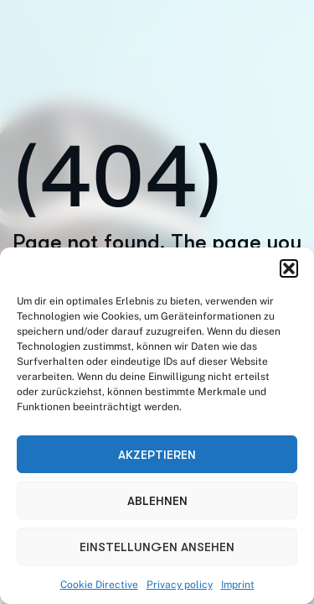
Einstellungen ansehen (157, 547)
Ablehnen (157, 500)
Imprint (238, 585)
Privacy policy (180, 585)
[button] (289, 268)
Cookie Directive (99, 585)
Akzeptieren (157, 454)
